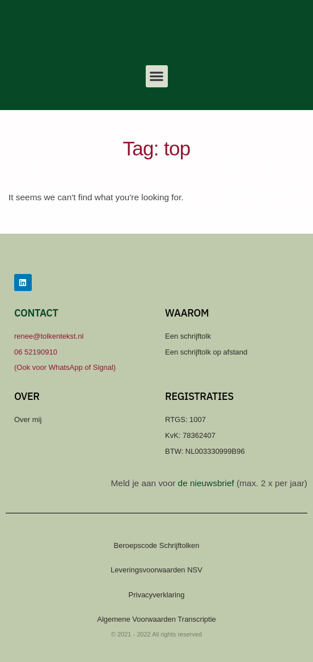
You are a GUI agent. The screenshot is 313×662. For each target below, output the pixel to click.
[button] (157, 76)
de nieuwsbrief (206, 483)
